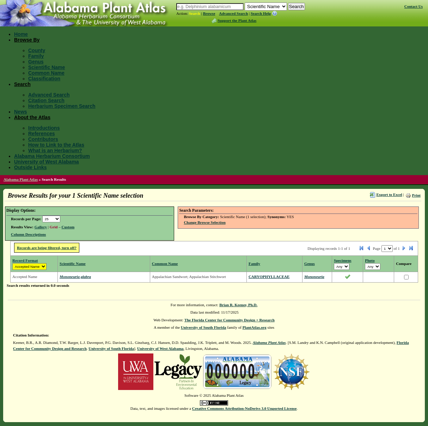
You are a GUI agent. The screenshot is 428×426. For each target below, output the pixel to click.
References (41, 133)
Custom (67, 227)
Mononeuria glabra (75, 276)
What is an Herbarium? (55, 150)
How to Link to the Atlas (56, 145)
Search (194, 13)
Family (36, 56)
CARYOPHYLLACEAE (269, 276)
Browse (209, 13)
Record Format (25, 260)
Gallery (41, 227)
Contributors (43, 139)
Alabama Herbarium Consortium (52, 156)
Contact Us (413, 6)
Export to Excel (389, 194)
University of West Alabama (46, 162)
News (20, 112)
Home (21, 34)
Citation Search (46, 100)
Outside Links (30, 167)
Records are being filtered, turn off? (47, 248)
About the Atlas (32, 117)
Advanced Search (233, 13)
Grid (54, 227)
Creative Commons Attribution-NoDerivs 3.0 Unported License (244, 408)
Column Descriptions (28, 234)
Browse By (26, 40)
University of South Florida (203, 327)
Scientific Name (46, 67)
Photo (370, 260)
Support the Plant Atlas (237, 20)
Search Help (261, 13)
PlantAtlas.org (255, 327)
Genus (36, 61)
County (36, 50)
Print (416, 195)
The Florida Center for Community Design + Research (229, 320)
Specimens (342, 260)
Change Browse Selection (204, 222)
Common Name (46, 73)
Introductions (44, 128)
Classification (44, 78)
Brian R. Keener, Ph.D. (238, 305)
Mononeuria (314, 276)
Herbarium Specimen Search (62, 106)
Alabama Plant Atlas (21, 179)
